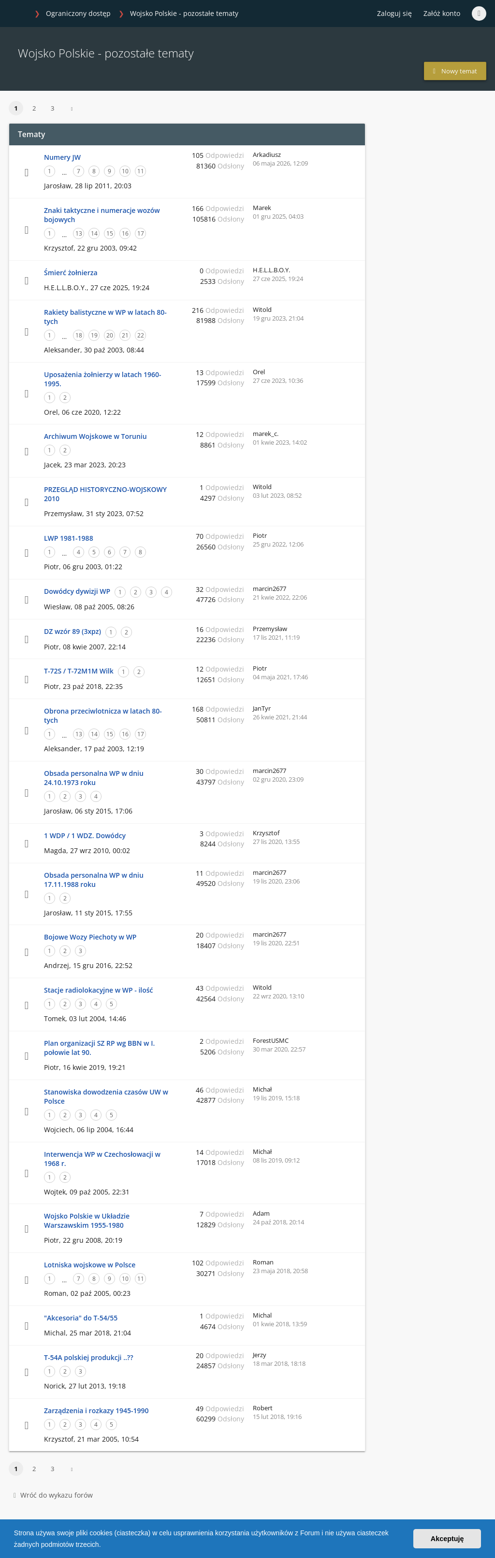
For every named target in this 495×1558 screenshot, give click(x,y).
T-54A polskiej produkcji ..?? (88, 1357)
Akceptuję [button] (447, 1539)
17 (140, 233)
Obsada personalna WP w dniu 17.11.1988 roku (94, 879)
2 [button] (34, 108)
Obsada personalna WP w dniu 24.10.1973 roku (94, 778)
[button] (103, 1545)
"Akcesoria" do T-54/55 (80, 1317)
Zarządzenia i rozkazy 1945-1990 (96, 1410)
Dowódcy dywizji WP (77, 591)
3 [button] (52, 108)
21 (125, 335)
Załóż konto (441, 13)
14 (94, 233)
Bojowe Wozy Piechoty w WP (90, 936)
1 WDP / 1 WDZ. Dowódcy (85, 835)
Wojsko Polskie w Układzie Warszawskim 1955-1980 (87, 1220)
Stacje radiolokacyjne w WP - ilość (98, 990)
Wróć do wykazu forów (53, 1495)
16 (125, 233)
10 (125, 171)
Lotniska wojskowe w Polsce (89, 1264)
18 (78, 335)
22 (140, 335)
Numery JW (62, 157)
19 (94, 335)
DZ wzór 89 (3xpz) (72, 631)
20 (109, 335)
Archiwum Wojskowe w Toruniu (95, 436)
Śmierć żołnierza (71, 272)
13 (78, 233)
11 (140, 171)
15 (109, 233)
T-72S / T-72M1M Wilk (79, 670)
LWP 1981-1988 (68, 538)
